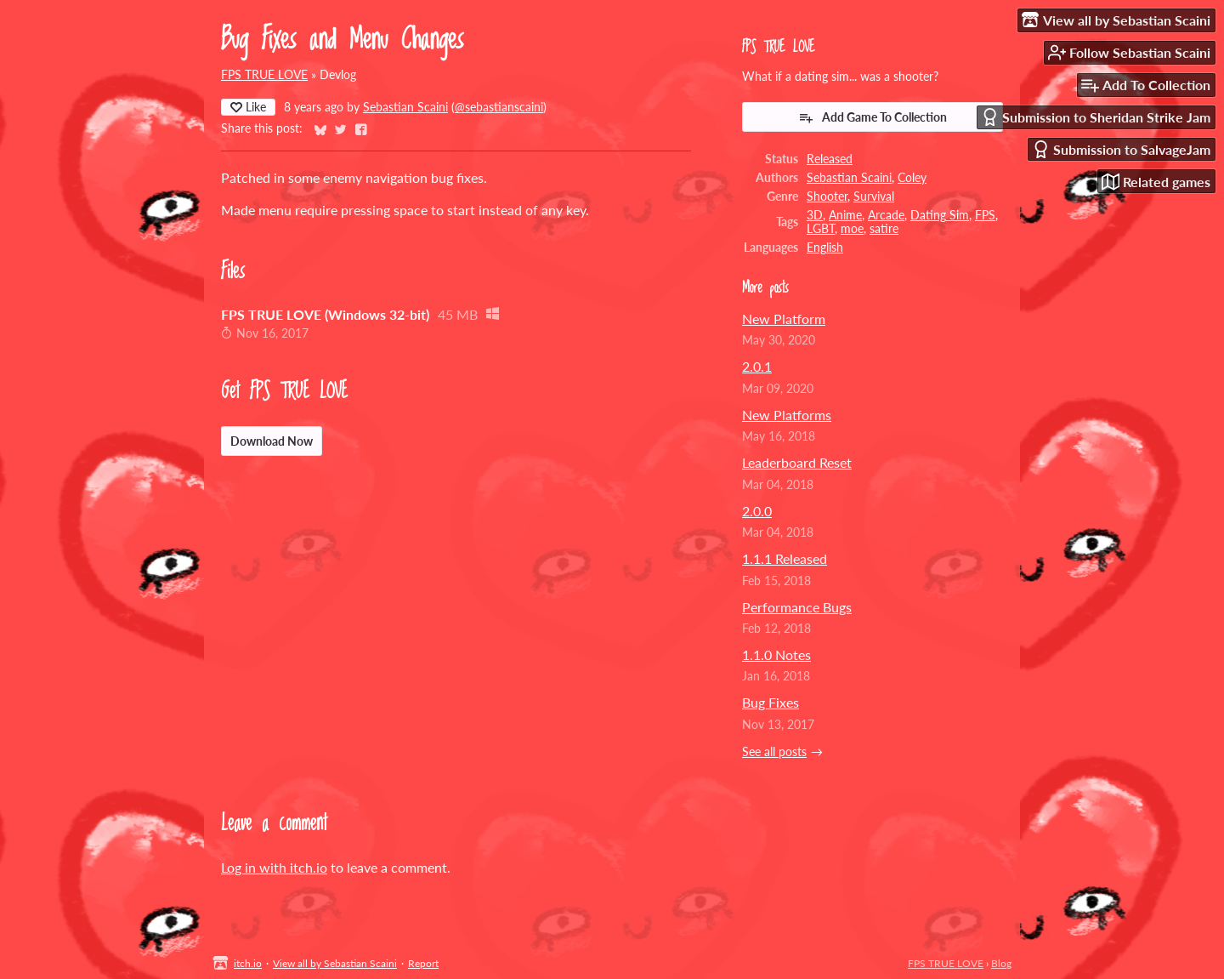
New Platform (783, 318)
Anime (845, 215)
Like (248, 107)
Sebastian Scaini (405, 107)
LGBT (821, 229)
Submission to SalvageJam (1121, 149)
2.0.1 (757, 366)
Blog (1001, 963)
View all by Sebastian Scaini (335, 963)
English (825, 247)
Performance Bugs (797, 607)
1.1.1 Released (784, 558)
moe (852, 229)
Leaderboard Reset (797, 462)
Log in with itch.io (274, 867)
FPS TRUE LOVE (264, 75)
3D (815, 215)
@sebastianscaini (499, 107)
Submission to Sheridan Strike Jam (1095, 117)
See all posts (774, 752)
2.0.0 (757, 511)
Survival (873, 196)
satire (884, 229)
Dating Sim (939, 215)
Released (830, 159)
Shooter (827, 196)
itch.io (248, 963)
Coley (912, 178)
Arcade (886, 215)
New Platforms (786, 415)
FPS (985, 215)
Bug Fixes (770, 702)
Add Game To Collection (872, 117)
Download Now (271, 441)
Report (423, 963)
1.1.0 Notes (776, 654)
